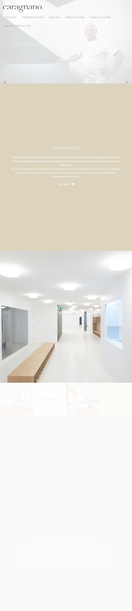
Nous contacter (18, 25)
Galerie (54, 17)
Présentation (33, 17)
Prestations (75, 17)
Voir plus (63, 184)
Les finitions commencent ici (37, 43)
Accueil (11, 17)
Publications (100, 17)
